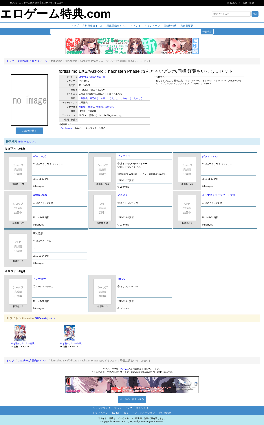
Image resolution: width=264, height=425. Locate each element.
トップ (75, 25)
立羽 (103, 98)
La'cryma (83, 77)
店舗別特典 (170, 25)
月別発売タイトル (92, 25)
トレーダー (39, 278)
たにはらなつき (124, 98)
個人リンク (142, 407)
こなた (110, 98)
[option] (33, 336)
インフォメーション (143, 412)
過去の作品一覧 (97, 77)
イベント (136, 25)
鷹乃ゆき (94, 98)
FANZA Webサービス (44, 318)
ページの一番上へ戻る (132, 399)
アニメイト (124, 194)
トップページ (100, 412)
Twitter (115, 412)
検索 (255, 13)
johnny (91, 107)
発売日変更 (186, 25)
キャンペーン (152, 25)
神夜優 (82, 107)
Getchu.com (66, 128)
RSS (125, 412)
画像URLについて (27, 141)
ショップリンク (102, 407)
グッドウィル (209, 156)
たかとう (138, 98)
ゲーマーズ (39, 156)
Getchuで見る (29, 130)
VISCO (122, 278)
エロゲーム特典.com (55, 13)
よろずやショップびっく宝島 (218, 194)
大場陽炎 (83, 98)
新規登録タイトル (117, 25)
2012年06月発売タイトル (32, 61)
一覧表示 (207, 31)
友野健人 (109, 107)
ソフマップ (124, 155)
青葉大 (99, 107)
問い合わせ (165, 412)
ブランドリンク (123, 407)
